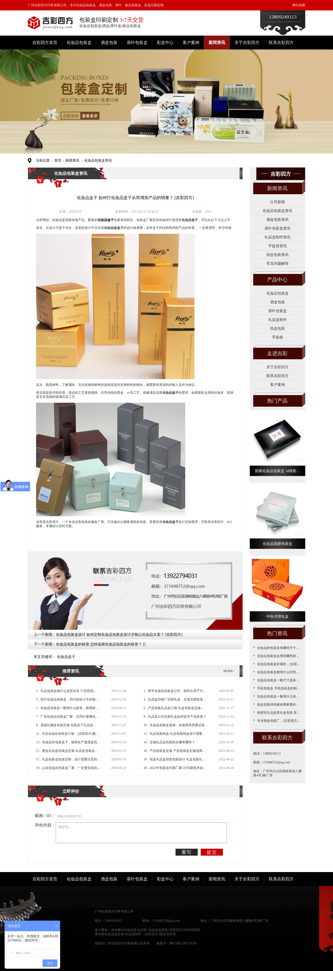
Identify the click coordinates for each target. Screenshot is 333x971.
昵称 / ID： (45, 815)
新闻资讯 (217, 42)
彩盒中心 (165, 42)
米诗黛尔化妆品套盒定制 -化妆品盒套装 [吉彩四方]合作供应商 (155, 930)
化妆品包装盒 (79, 42)
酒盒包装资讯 (277, 219)
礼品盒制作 (277, 320)
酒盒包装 (109, 42)
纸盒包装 (277, 328)
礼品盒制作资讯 (277, 237)
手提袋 (277, 337)
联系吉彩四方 (281, 42)
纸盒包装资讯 (277, 255)
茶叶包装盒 (137, 42)
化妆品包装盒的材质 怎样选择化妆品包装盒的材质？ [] (100, 644)
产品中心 (277, 280)
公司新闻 (277, 202)
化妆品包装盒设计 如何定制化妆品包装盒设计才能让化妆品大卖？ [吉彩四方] (119, 634)
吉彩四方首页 (44, 42)
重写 (187, 852)
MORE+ (228, 671)
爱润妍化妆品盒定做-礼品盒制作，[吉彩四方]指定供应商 (135, 934)
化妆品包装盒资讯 (98, 160)
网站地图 (298, 5)
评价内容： (45, 825)
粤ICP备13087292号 (183, 943)
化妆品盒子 (66, 657)
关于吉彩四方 (246, 42)
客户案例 (191, 42)
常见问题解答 (277, 263)
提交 (212, 852)
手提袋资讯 (277, 246)
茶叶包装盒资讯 (277, 228)
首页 (57, 160)
